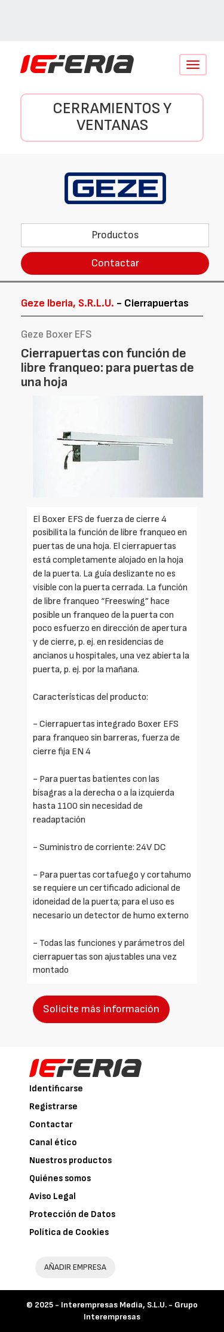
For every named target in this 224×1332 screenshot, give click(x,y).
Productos (115, 235)
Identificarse (56, 1088)
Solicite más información (101, 1009)
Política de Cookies (69, 1232)
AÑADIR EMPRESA (75, 1267)
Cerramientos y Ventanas (112, 117)
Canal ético (53, 1142)
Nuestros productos (70, 1160)
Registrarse (53, 1106)
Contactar (115, 263)
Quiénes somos (60, 1178)
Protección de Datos (72, 1214)
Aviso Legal (52, 1196)
